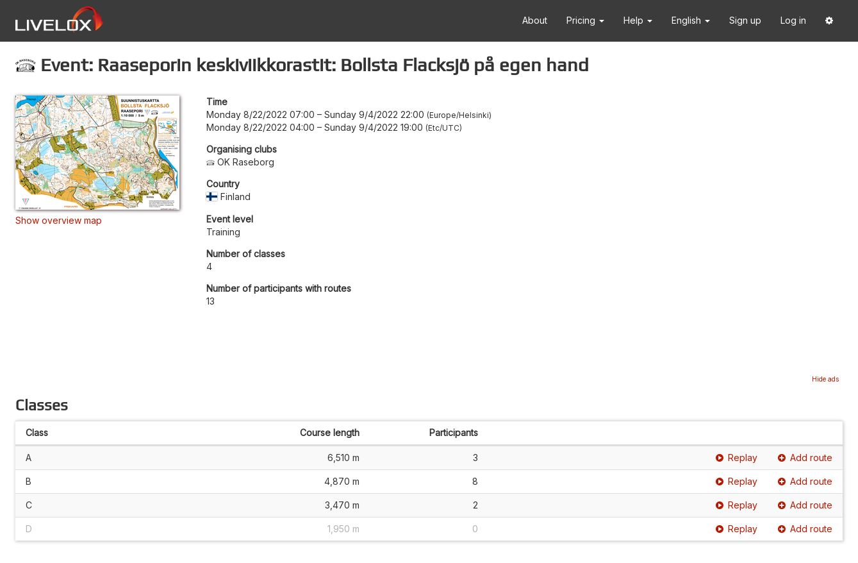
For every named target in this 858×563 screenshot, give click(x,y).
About (534, 20)
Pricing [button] (585, 20)
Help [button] (637, 20)
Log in (793, 20)
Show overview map (58, 220)
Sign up (745, 20)
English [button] (691, 20)
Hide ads (825, 379)
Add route (805, 457)
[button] (829, 21)
